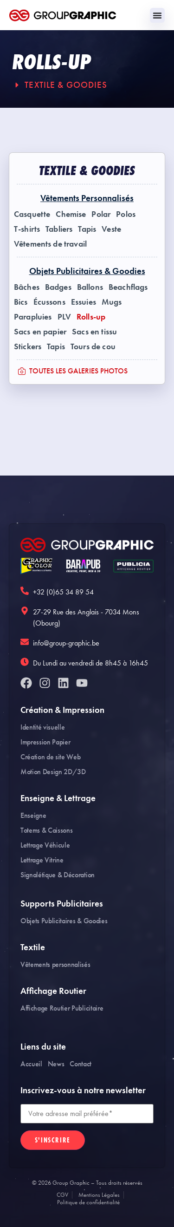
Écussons (49, 302)
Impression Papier (45, 742)
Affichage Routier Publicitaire (61, 1008)
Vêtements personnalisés (55, 964)
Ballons (90, 287)
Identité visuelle (42, 727)
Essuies (83, 302)
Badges (58, 287)
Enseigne (33, 815)
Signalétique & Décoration (57, 875)
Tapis (87, 229)
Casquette (32, 214)
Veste (111, 229)
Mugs (112, 302)
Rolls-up (91, 317)
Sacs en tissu (94, 331)
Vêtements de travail (50, 244)
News (56, 1064)
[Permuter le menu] (157, 15)
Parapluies (33, 317)
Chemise (71, 214)
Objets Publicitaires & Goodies (63, 921)
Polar (100, 214)
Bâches (26, 287)
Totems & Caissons (46, 830)
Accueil (31, 1064)
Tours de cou (93, 346)
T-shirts (27, 229)
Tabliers (58, 229)
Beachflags (128, 287)
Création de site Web (50, 757)
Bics (21, 302)
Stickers (27, 346)
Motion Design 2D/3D (53, 772)
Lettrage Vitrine (42, 860)
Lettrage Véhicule (45, 845)
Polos (125, 214)
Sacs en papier (40, 331)
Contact (80, 1064)
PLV (64, 317)
